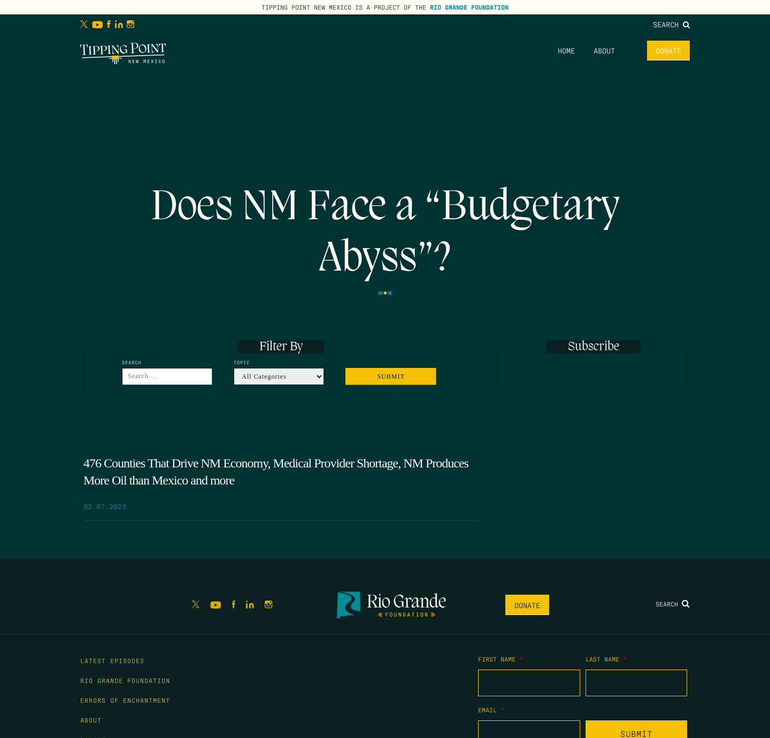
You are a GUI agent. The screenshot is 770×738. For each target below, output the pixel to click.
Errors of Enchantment (125, 700)
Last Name (606, 659)
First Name (500, 659)
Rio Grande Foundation (469, 7)
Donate (668, 50)
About (604, 50)
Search (671, 24)
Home (566, 50)
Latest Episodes (112, 660)
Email (491, 709)
